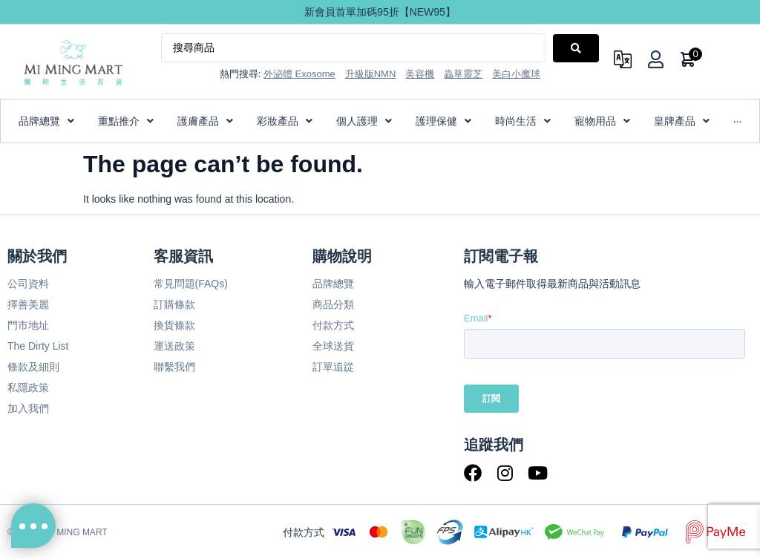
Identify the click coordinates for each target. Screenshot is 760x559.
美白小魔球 (516, 73)
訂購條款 (174, 304)
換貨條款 (174, 325)
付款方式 (333, 325)
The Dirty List (37, 346)
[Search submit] (576, 48)
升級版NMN (370, 73)
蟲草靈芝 (463, 73)
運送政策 (174, 346)
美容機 (419, 73)
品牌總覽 (333, 284)
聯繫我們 (174, 367)
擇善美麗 (28, 304)
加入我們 (28, 408)
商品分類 (333, 304)
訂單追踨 (333, 367)
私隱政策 (28, 387)
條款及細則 (33, 367)
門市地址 (28, 325)
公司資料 (28, 284)
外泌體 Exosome (299, 73)
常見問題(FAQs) (191, 284)
